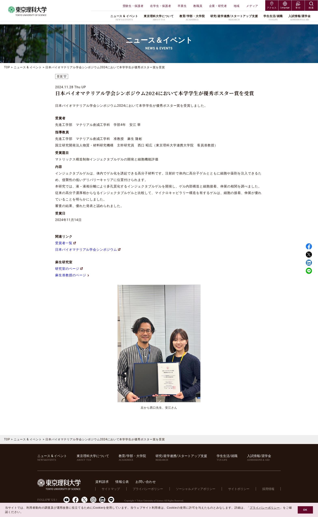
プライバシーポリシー (151, 489)
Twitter (309, 254)
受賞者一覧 (65, 243)
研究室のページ (69, 269)
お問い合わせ (150, 482)
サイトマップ (115, 489)
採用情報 (269, 489)
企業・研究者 (218, 6)
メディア (252, 6)
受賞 (60, 76)
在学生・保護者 (160, 6)
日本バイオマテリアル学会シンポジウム (87, 249)
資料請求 (106, 482)
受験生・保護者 (133, 6)
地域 (237, 6)
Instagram (93, 500)
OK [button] (305, 509)
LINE (309, 271)
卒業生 (182, 6)
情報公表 (126, 482)
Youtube (66, 500)
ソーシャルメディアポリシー (198, 489)
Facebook (309, 246)
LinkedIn (102, 500)
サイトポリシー (240, 489)
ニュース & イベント (28, 67)
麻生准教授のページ (72, 275)
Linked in (309, 263)
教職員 (197, 6)
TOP (7, 67)
